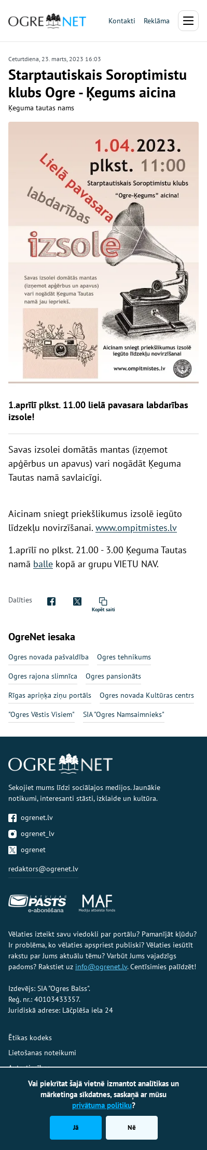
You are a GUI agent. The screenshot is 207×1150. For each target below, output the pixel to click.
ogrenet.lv (30, 817)
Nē (132, 1127)
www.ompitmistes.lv (136, 528)
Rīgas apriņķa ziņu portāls (49, 695)
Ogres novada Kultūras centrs (147, 695)
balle (43, 564)
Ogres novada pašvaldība (48, 657)
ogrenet (27, 849)
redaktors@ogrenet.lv (43, 868)
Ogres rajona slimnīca (42, 676)
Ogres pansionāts (113, 676)
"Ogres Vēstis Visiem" (41, 714)
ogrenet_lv (31, 833)
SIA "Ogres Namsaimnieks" (123, 714)
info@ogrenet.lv (101, 966)
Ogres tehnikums (124, 657)
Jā (75, 1127)
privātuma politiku (102, 1105)
